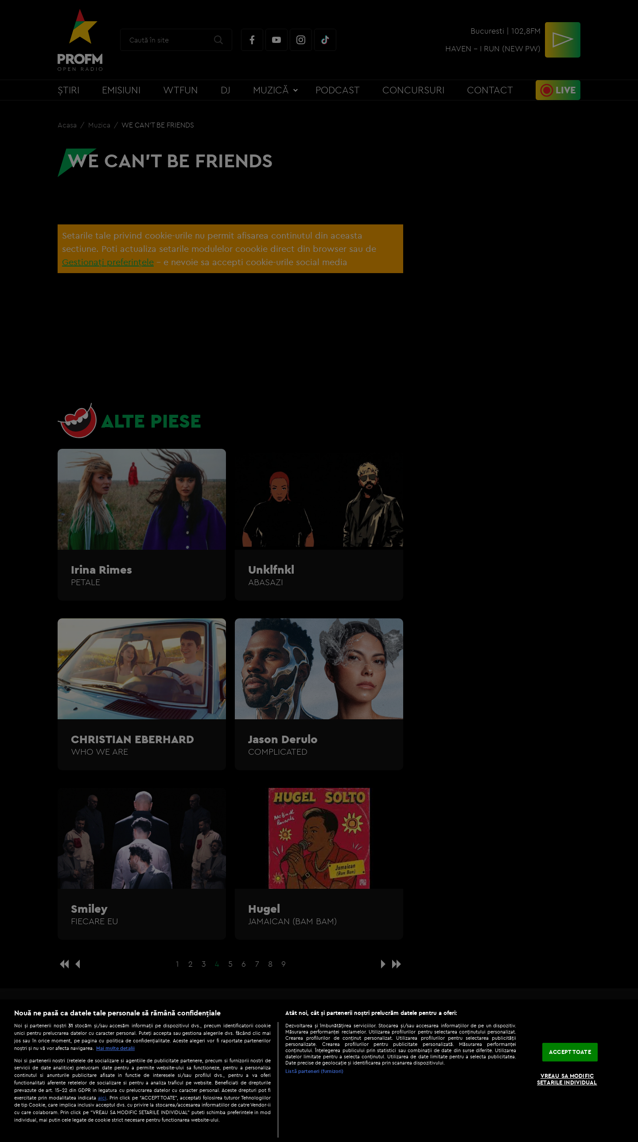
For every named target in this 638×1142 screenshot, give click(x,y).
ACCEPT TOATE (570, 1051)
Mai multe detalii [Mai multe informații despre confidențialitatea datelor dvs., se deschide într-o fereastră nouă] (115, 1048)
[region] (319, 1070)
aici (102, 1097)
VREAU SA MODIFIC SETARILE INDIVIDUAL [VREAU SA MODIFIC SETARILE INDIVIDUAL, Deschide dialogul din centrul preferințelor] (567, 1079)
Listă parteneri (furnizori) (314, 1071)
